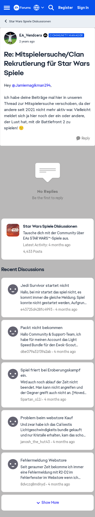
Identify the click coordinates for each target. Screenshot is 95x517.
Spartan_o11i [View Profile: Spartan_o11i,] (31, 399)
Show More (47, 502)
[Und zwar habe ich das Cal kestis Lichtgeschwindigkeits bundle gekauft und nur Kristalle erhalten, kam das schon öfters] (54, 430)
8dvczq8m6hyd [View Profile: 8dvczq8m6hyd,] (33, 484)
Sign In (83, 7)
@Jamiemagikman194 (31, 85)
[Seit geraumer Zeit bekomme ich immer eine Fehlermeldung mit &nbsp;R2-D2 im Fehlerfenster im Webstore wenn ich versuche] (54, 472)
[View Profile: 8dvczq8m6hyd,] (13, 464)
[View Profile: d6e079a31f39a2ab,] (13, 331)
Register (65, 7)
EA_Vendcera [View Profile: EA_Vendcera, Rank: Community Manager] (30, 35)
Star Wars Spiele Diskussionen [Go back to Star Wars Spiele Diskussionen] (27, 21)
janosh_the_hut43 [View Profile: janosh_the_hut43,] (35, 442)
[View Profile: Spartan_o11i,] (13, 374)
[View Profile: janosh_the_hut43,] (13, 422)
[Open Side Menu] (6, 7)
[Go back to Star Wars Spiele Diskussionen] (55, 226)
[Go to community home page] (22, 7)
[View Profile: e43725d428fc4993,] (13, 289)
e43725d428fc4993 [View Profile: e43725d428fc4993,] (36, 309)
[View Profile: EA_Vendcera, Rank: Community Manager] (10, 38)
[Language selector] (38, 8)
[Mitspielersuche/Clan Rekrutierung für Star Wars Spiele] (51, 41)
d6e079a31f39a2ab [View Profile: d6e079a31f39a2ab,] (36, 351)
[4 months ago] (65, 309)
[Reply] (83, 138)
